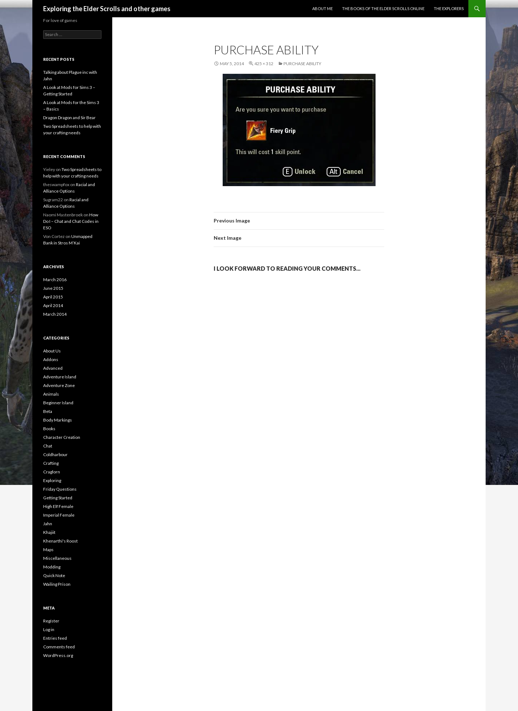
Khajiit (49, 532)
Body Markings (57, 420)
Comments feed (59, 646)
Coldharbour (55, 454)
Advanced (53, 368)
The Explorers (449, 8)
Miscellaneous (57, 558)
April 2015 (53, 297)
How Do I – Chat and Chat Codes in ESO (71, 221)
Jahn (47, 523)
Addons (50, 359)
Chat (47, 446)
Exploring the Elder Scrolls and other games (107, 9)
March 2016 (55, 279)
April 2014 (53, 305)
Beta (47, 411)
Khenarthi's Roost (60, 541)
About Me (322, 8)
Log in (48, 629)
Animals (51, 394)
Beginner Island (58, 402)
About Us (52, 351)
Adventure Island (59, 376)
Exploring (52, 480)
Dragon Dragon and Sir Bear (69, 117)
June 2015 (53, 288)
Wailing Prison (57, 584)
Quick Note (54, 575)
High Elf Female (58, 506)
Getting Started (57, 497)
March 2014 (55, 314)
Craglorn (51, 471)
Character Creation (61, 437)
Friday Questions (60, 489)
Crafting (51, 463)
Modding (51, 567)
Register (51, 621)
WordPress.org (58, 655)
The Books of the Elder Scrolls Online (383, 8)
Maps (48, 549)
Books (49, 428)
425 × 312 (263, 63)
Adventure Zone (59, 385)
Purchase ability (302, 63)
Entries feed (55, 638)
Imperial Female (58, 515)
